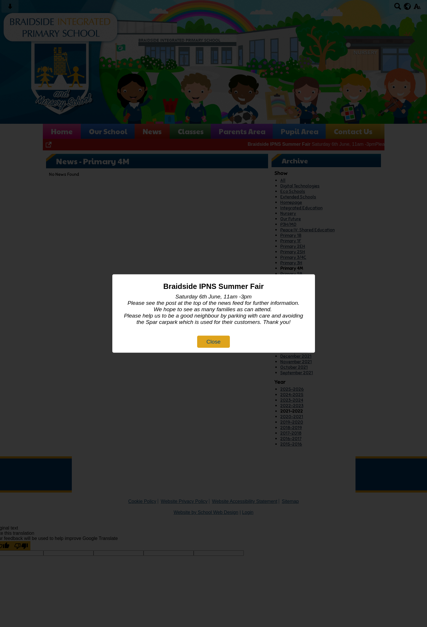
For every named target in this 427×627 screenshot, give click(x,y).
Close (213, 342)
